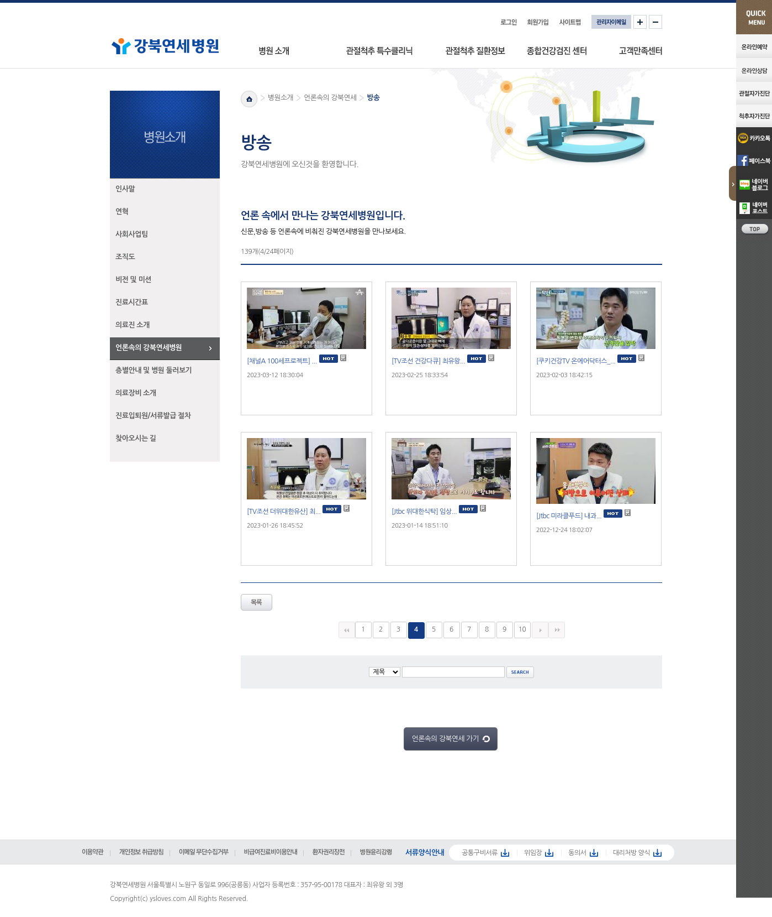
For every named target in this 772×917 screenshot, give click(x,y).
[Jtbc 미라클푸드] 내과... (568, 516)
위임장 (533, 853)
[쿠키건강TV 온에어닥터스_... (576, 361)
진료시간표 (131, 302)
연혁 (121, 211)
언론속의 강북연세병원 (148, 347)
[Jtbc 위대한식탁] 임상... (424, 511)
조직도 (125, 256)
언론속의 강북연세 (330, 97)
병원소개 (280, 97)
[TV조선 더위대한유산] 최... (283, 511)
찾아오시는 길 (135, 438)
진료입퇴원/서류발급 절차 (153, 415)
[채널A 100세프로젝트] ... (282, 361)
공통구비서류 (480, 853)
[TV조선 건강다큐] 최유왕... (428, 361)
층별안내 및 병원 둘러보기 (153, 370)
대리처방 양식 (632, 853)
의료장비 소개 (135, 393)
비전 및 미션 (133, 279)
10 (522, 629)
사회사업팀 (131, 234)
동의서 (577, 853)
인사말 (125, 188)
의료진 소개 (132, 325)
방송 (373, 97)
